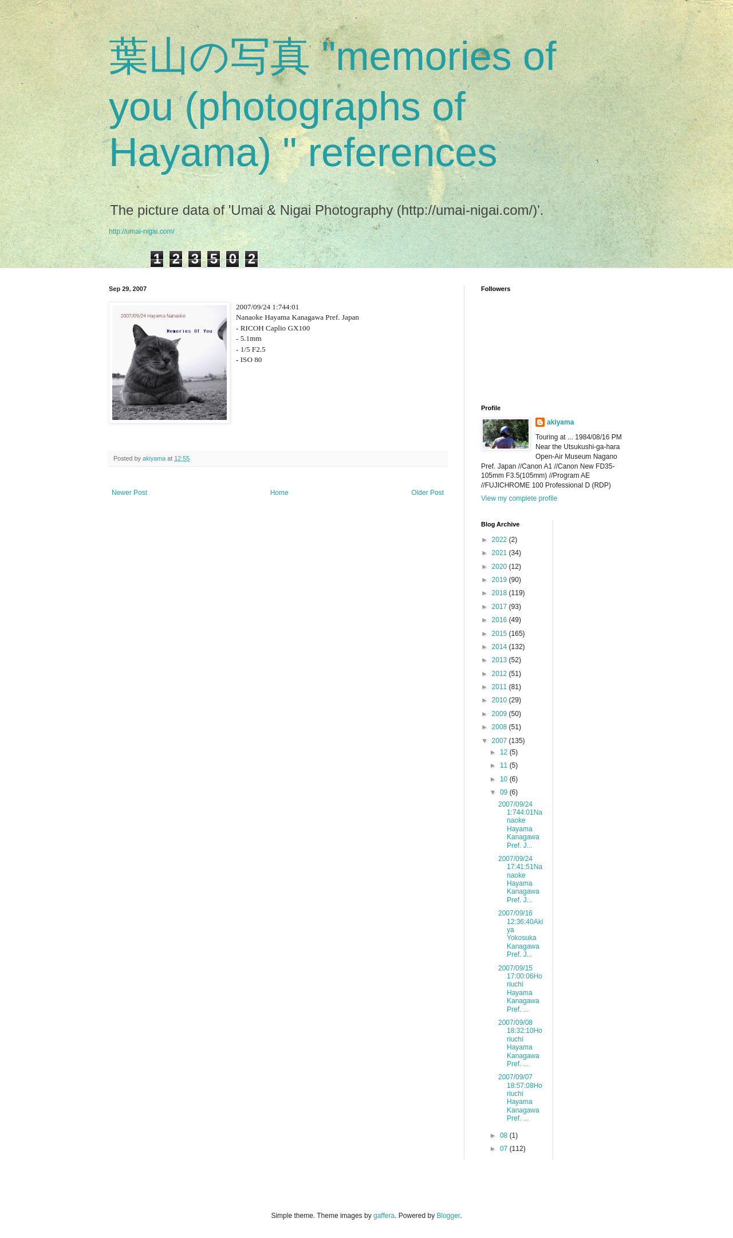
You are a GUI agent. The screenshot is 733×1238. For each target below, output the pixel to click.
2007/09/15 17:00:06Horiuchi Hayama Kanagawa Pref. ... (520, 988)
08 (505, 1135)
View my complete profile (519, 498)
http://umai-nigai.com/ (142, 231)
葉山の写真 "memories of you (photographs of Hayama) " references (332, 104)
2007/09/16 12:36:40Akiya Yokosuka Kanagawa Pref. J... (520, 933)
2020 (500, 567)
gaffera (384, 1216)
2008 (500, 727)
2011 (500, 687)
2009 (500, 714)
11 (505, 765)
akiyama (560, 422)
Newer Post (129, 493)
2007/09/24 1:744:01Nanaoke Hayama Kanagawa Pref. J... (520, 825)
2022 (500, 540)
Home (279, 493)
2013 (500, 660)
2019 (500, 580)
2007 (500, 741)
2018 (500, 593)
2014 (500, 647)
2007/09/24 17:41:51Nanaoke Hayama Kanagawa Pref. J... (520, 879)
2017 (500, 607)
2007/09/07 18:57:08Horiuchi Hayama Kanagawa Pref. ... (520, 1097)
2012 (500, 674)
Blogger (448, 1216)
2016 (500, 620)
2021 (500, 553)
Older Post (427, 493)
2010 (500, 700)
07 (505, 1149)
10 (505, 779)
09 (505, 792)
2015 (500, 634)
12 (505, 752)
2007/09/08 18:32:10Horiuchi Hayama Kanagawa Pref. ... (520, 1043)
